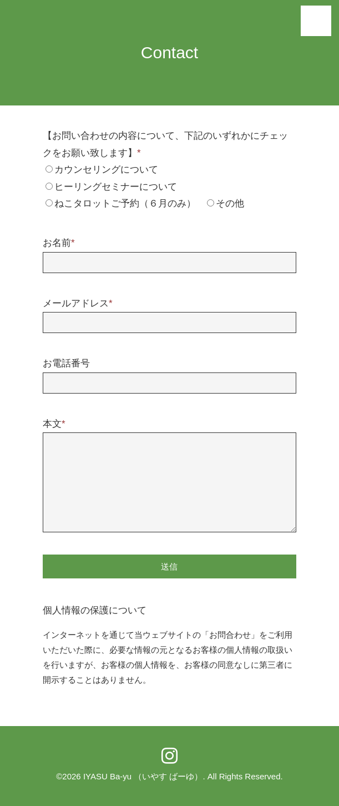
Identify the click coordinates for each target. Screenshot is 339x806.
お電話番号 (66, 363)
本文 (54, 424)
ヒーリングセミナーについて (115, 187)
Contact (169, 52)
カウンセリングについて (106, 169)
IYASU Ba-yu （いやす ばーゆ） (143, 776)
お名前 (59, 243)
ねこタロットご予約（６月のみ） (125, 203)
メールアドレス (78, 303)
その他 (230, 203)
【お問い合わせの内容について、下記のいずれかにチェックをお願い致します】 (165, 144)
